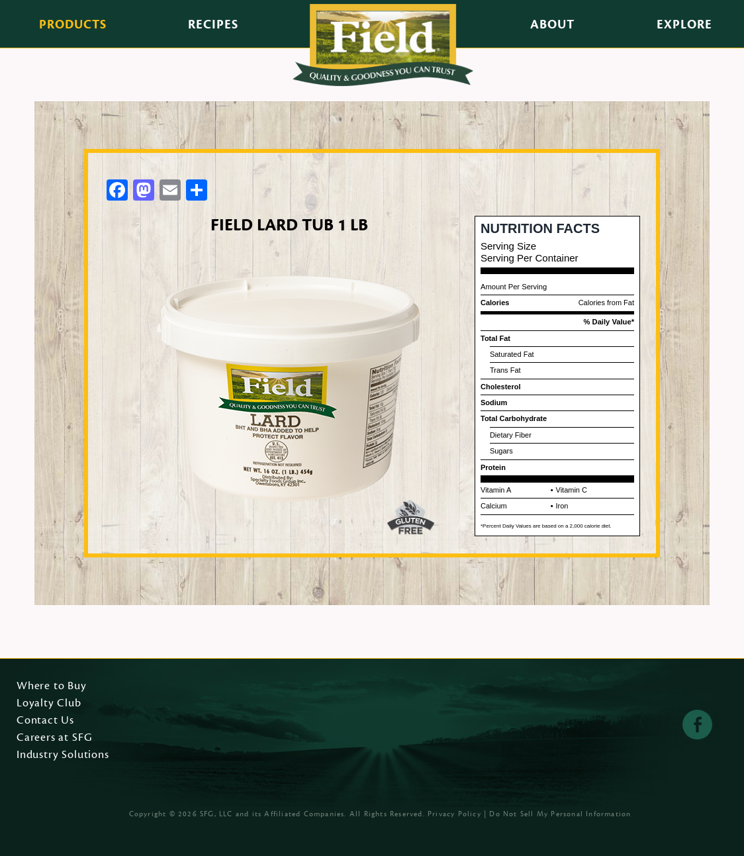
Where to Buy (52, 686)
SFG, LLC (216, 814)
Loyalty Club (49, 703)
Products (73, 24)
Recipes (213, 24)
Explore (684, 24)
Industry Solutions (63, 755)
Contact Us (45, 721)
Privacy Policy (454, 814)
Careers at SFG (54, 738)
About (552, 24)
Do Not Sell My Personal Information (560, 814)
